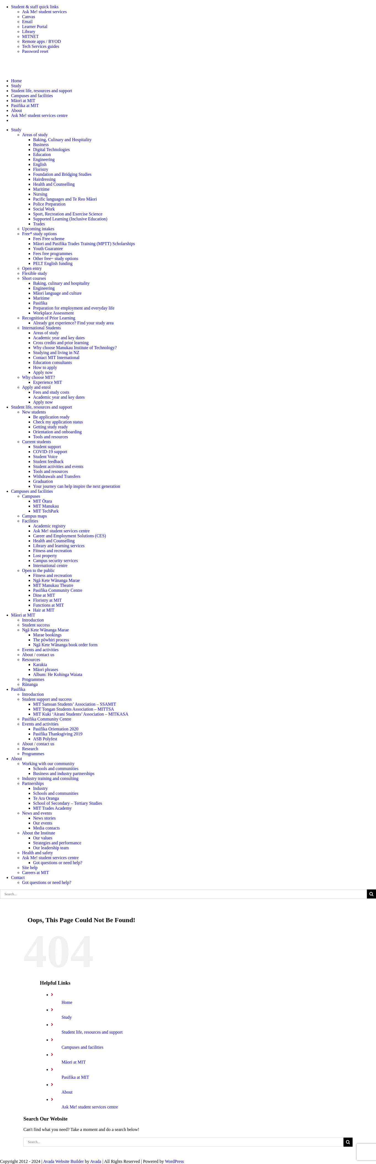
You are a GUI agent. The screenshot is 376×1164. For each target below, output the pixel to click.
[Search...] (183, 894)
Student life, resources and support (92, 1032)
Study (66, 1017)
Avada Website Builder (63, 1161)
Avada (95, 1161)
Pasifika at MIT (75, 1077)
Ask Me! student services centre (89, 1107)
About (66, 1092)
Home (66, 1002)
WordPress (174, 1161)
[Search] (371, 894)
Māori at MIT (73, 1062)
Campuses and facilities (82, 1047)
